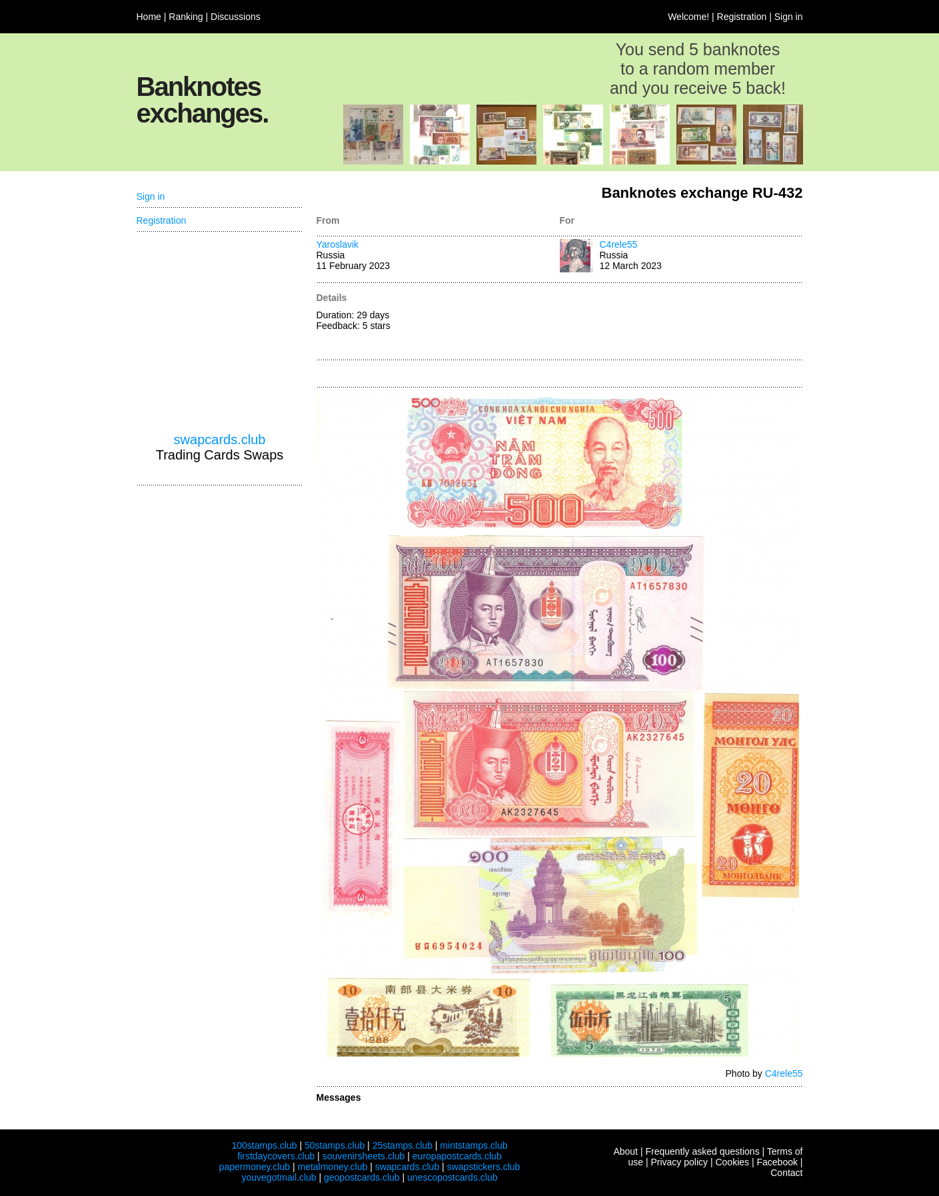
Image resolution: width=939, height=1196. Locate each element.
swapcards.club (220, 439)
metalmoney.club (332, 1166)
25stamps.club (403, 1145)
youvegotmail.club (279, 1177)
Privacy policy (679, 1162)
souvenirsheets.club (364, 1156)
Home (149, 16)
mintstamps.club (473, 1145)
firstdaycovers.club (276, 1156)
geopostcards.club (362, 1177)
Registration (742, 16)
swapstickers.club (483, 1166)
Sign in (788, 16)
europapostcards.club (457, 1156)
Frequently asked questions (702, 1151)
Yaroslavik (338, 244)
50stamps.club (335, 1145)
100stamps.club (264, 1145)
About (625, 1151)
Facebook (776, 1162)
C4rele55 (619, 244)
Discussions (236, 16)
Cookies (732, 1162)
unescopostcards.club (452, 1177)
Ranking (186, 16)
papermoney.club (254, 1166)
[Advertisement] (681, 322)
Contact (786, 1172)
